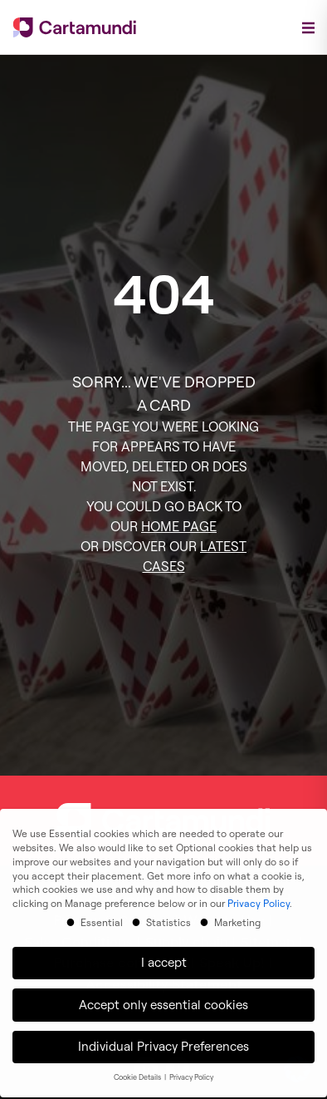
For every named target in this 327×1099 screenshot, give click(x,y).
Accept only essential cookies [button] (163, 998)
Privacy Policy (258, 896)
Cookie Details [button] (138, 1070)
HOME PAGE (179, 526)
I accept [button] (164, 955)
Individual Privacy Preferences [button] (163, 1039)
